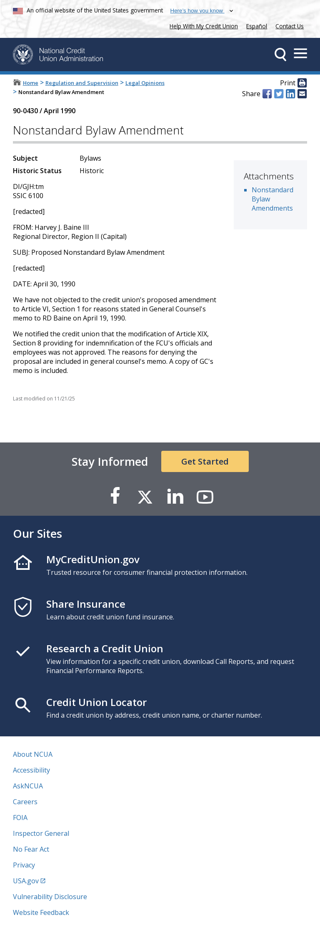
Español (256, 26)
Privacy (24, 865)
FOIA (20, 817)
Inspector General (41, 833)
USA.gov (26, 880)
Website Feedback (41, 912)
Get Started (205, 461)
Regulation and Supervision (81, 83)
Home (30, 83)
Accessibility (31, 770)
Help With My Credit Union (202, 25)
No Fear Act (31, 849)
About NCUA (32, 754)
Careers (25, 801)
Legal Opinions (145, 83)
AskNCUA (28, 785)
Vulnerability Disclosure (50, 896)
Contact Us (289, 26)
